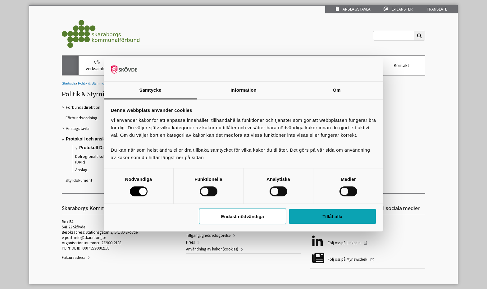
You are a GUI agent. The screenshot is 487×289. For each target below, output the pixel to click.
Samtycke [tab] (150, 90)
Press (190, 242)
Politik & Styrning (91, 83)
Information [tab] (243, 90)
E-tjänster (398, 9)
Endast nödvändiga (242, 216)
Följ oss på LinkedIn (345, 242)
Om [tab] (336, 90)
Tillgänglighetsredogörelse (208, 235)
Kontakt (401, 65)
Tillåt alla (332, 216)
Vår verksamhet (97, 65)
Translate (436, 9)
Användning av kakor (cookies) (212, 249)
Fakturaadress (73, 257)
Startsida (68, 83)
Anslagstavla (353, 9)
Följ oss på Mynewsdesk (348, 259)
